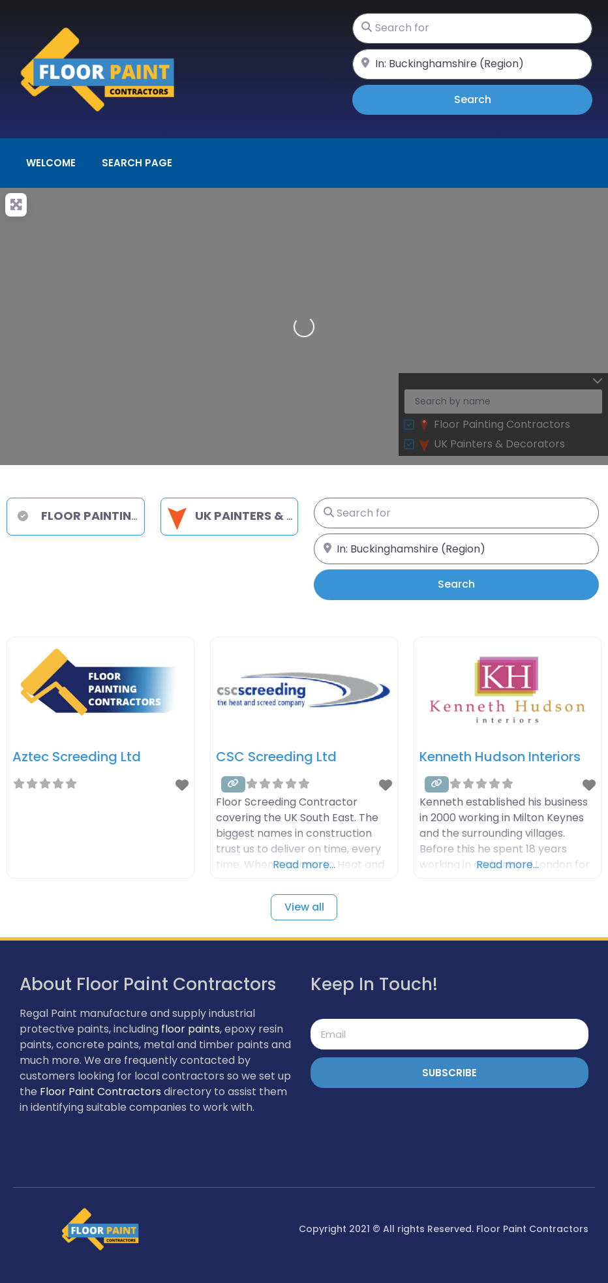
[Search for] (472, 28)
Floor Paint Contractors (100, 1091)
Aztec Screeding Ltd (76, 756)
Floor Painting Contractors (123, 515)
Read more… (304, 864)
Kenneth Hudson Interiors (500, 756)
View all (304, 906)
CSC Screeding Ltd (276, 756)
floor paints (190, 1028)
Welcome (51, 163)
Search (491, 99)
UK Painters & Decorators (266, 515)
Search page (137, 163)
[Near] (472, 64)
